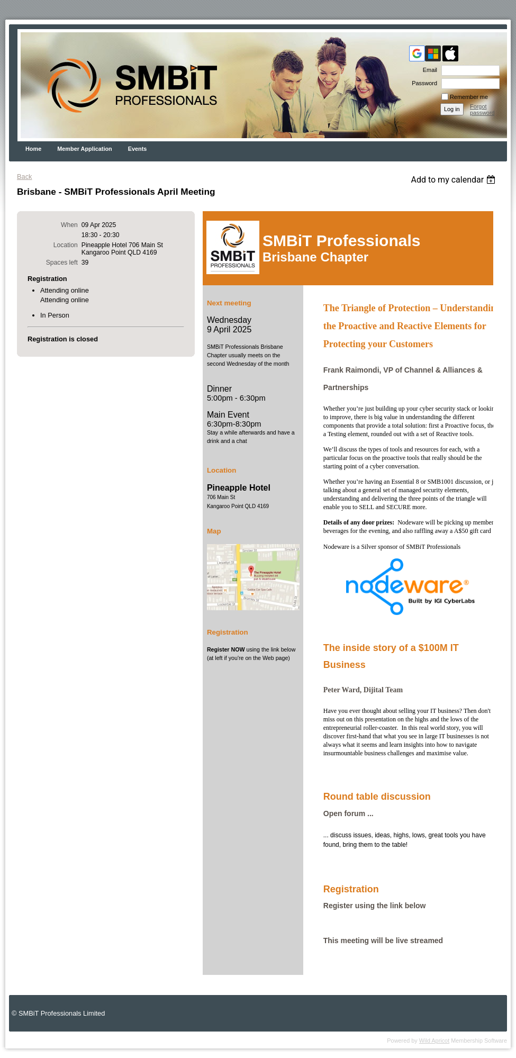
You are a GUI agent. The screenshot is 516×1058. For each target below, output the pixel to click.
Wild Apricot (434, 1040)
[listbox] (454, 179)
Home (33, 149)
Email (428, 70)
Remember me (469, 97)
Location (65, 245)
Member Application (84, 149)
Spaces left (62, 262)
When (69, 225)
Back (24, 176)
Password (422, 83)
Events (137, 149)
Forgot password (482, 109)
